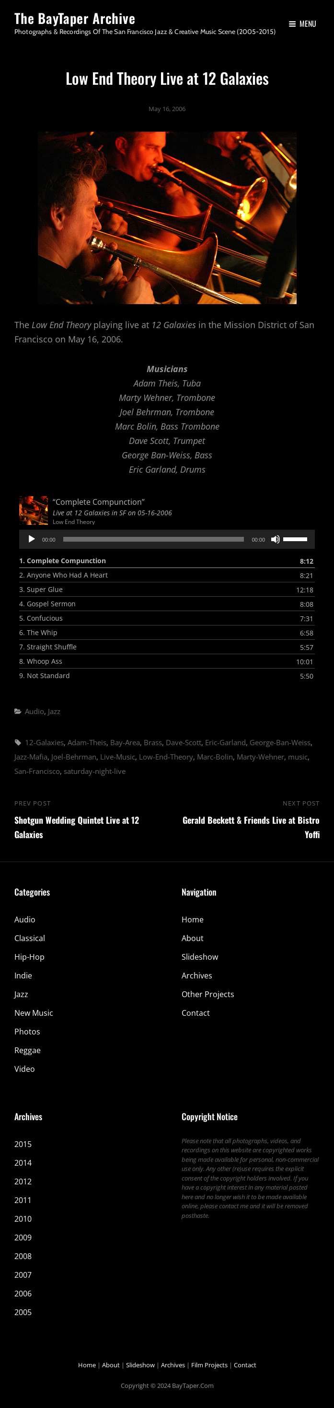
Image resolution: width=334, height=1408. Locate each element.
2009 (23, 1237)
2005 (23, 1312)
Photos (27, 1031)
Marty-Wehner (260, 756)
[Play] (31, 539)
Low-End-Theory (166, 756)
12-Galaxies (44, 742)
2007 (23, 1275)
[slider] (153, 539)
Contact (196, 1013)
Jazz (54, 711)
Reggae (27, 1050)
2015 (23, 1144)
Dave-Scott (183, 742)
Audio (34, 711)
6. (38, 632)
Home (193, 919)
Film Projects (209, 1365)
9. (44, 675)
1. (62, 560)
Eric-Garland (225, 742)
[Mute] (275, 539)
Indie (23, 975)
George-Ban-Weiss (280, 742)
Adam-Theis (87, 742)
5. (41, 618)
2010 (23, 1219)
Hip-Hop (29, 957)
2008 (23, 1256)
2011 (23, 1200)
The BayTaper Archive (75, 18)
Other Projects (208, 994)
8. (40, 661)
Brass (153, 742)
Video (24, 1069)
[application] (167, 539)
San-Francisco (37, 771)
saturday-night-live (95, 771)
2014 (23, 1163)
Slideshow (200, 957)
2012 (23, 1181)
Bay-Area (125, 742)
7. (48, 646)
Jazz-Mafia (30, 756)
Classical (29, 938)
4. (47, 603)
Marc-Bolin (215, 756)
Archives (197, 975)
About (193, 938)
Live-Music (117, 756)
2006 (23, 1293)
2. (63, 574)
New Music (33, 1013)
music (298, 756)
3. (41, 589)
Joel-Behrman (73, 756)
